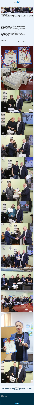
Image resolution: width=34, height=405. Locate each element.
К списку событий (17, 384)
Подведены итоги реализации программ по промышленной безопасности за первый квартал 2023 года (17, 389)
